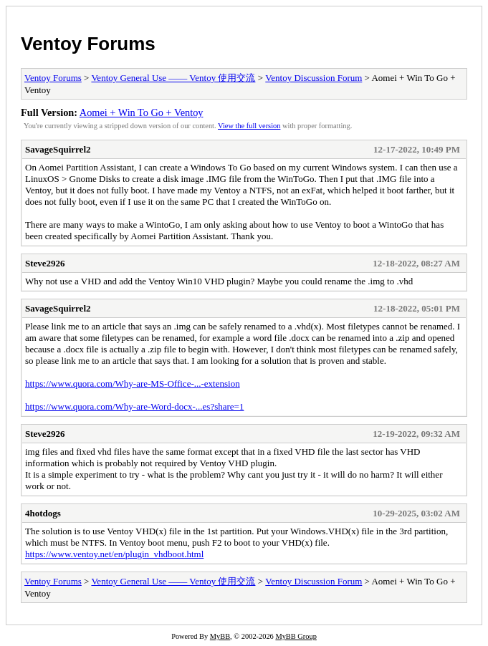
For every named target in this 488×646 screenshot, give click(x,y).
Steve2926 (45, 263)
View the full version (249, 126)
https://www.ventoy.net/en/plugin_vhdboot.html (114, 554)
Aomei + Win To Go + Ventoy (142, 112)
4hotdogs (43, 513)
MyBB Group (295, 636)
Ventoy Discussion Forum (313, 77)
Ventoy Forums (88, 43)
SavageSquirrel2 (58, 149)
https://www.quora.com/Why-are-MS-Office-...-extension (132, 383)
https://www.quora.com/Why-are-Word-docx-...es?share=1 (134, 406)
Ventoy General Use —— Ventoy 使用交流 (173, 77)
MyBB (220, 636)
